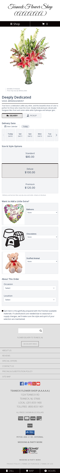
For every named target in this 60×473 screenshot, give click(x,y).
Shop (15, 24)
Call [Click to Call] (10, 470)
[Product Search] (30, 330)
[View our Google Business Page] (26, 384)
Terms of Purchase (30, 464)
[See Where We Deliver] (30, 344)
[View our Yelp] (34, 384)
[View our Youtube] (38, 384)
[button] (30, 432)
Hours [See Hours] (50, 470)
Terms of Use (47, 464)
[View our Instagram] (30, 384)
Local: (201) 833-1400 (30, 402)
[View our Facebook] (22, 384)
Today (25, 126)
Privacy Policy (13, 464)
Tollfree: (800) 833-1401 (30, 406)
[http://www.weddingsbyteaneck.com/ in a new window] (30, 442)
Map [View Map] (30, 470)
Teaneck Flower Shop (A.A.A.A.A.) (30, 10)
